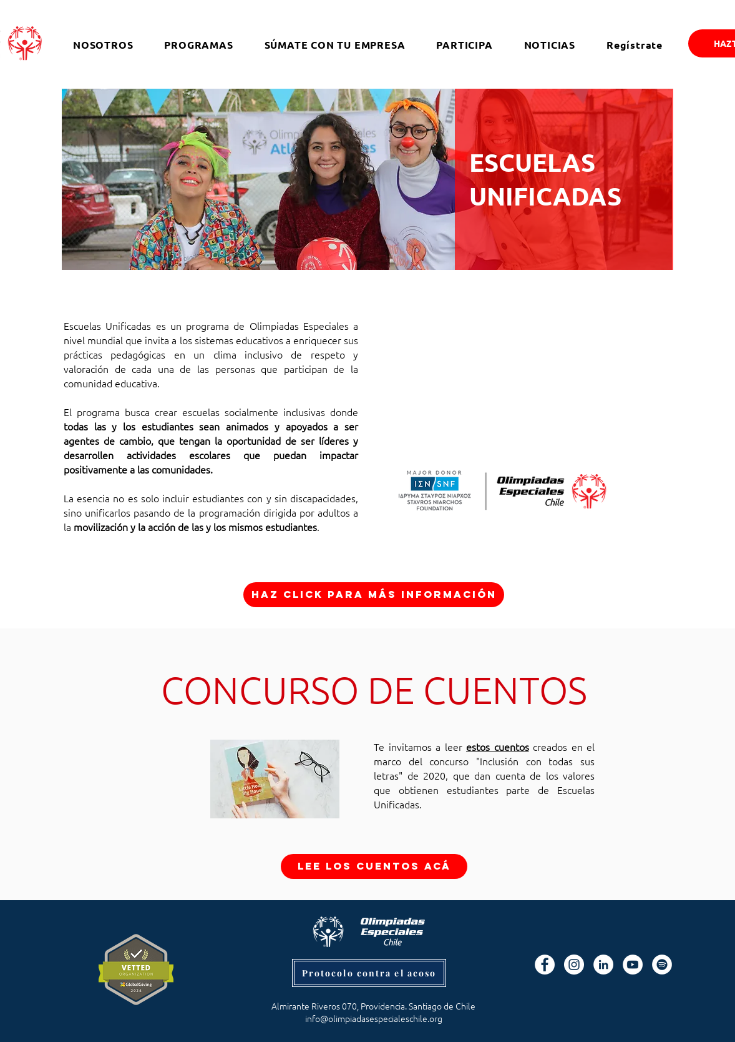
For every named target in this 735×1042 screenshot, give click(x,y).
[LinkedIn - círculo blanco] (603, 965)
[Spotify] (662, 965)
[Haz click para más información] (373, 594)
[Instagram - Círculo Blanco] (574, 965)
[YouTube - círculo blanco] (633, 965)
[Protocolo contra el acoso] (369, 973)
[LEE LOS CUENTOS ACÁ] (374, 866)
